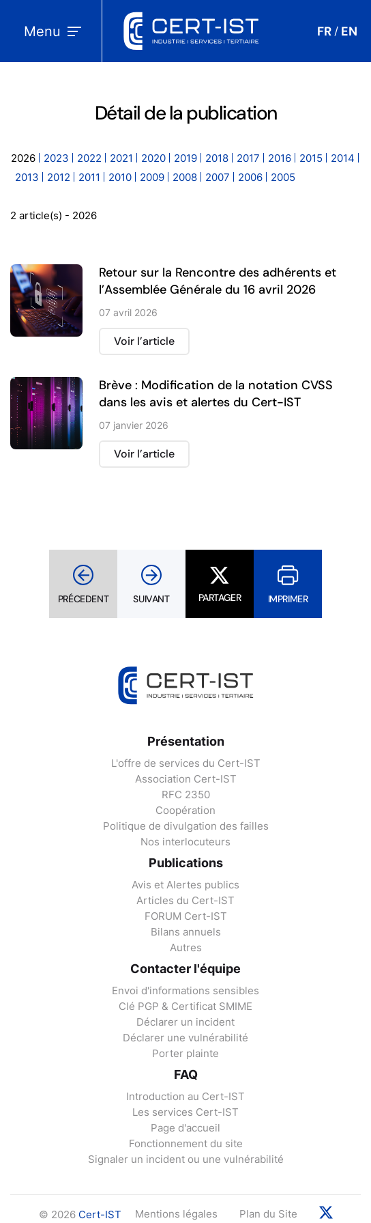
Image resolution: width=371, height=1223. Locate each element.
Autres (186, 947)
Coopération (185, 810)
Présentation (185, 741)
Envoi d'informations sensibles (185, 990)
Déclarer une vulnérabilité (185, 1037)
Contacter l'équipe (185, 968)
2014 (343, 158)
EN (349, 31)
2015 (311, 158)
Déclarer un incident (185, 1021)
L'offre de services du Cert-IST (186, 763)
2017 (248, 158)
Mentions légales (176, 1213)
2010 (120, 177)
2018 (216, 158)
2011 (89, 177)
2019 (185, 158)
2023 (56, 158)
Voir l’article (144, 341)
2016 (279, 158)
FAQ (186, 1074)
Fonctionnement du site (186, 1143)
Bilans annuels (186, 931)
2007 (217, 177)
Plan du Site (268, 1213)
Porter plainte (185, 1053)
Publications (186, 863)
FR (324, 31)
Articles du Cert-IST (185, 900)
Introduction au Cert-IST (185, 1096)
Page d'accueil (185, 1127)
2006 (250, 177)
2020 (153, 158)
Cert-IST (99, 1214)
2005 (283, 177)
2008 (185, 177)
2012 (58, 177)
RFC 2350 (186, 794)
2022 (89, 158)
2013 (27, 177)
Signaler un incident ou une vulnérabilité (186, 1159)
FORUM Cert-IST (186, 916)
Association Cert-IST (186, 778)
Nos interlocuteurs (185, 841)
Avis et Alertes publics (185, 884)
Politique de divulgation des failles (186, 825)
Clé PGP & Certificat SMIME (185, 1006)
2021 (121, 158)
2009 (152, 177)
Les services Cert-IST (185, 1112)
